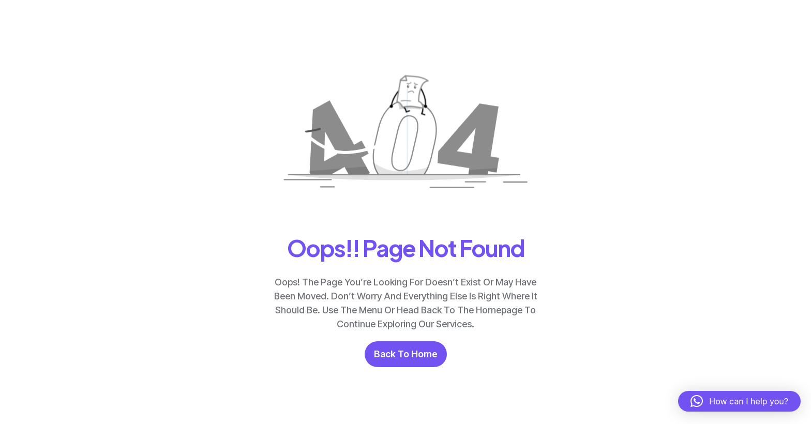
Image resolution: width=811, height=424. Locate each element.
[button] (739, 401)
